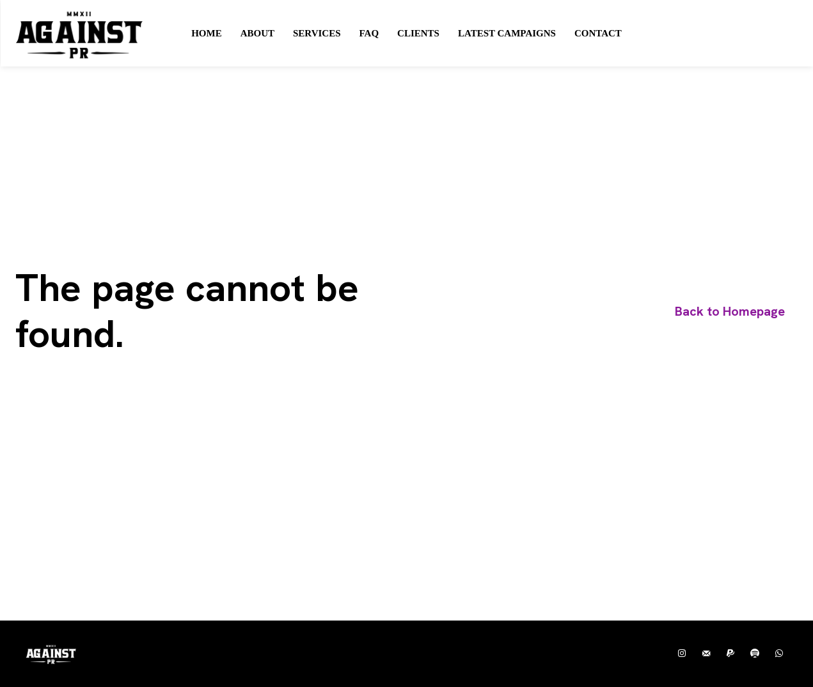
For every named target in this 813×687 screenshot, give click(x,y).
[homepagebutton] (730, 312)
